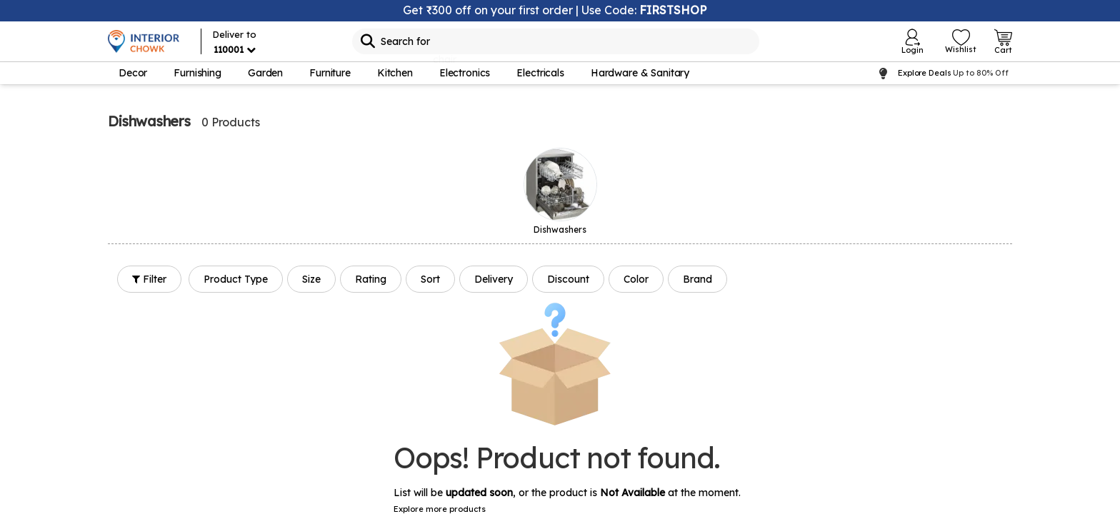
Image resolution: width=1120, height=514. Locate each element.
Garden (265, 72)
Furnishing (197, 72)
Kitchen (395, 72)
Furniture (330, 72)
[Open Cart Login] (1003, 41)
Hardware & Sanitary (640, 72)
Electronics (464, 72)
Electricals (540, 72)
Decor (133, 72)
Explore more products (440, 509)
